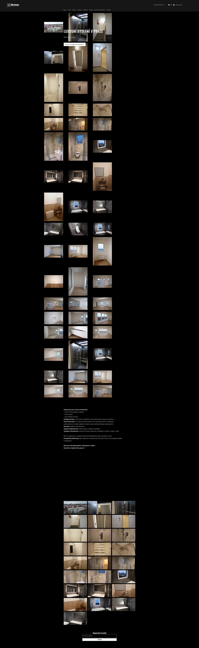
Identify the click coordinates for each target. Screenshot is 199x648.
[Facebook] (171, 5)
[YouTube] (169, 5)
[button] (181, 4)
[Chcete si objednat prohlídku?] (75, 44)
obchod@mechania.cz (159, 4)
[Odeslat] (99, 639)
